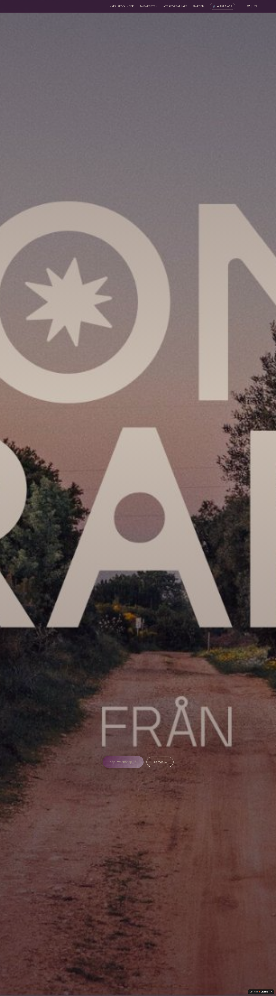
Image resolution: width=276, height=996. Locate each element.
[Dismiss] (272, 992)
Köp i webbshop (123, 763)
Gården (198, 6)
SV (248, 6)
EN (255, 6)
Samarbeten (148, 6)
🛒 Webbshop (222, 6)
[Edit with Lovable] (258, 992)
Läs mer (160, 763)
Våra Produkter (122, 6)
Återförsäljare (175, 6)
